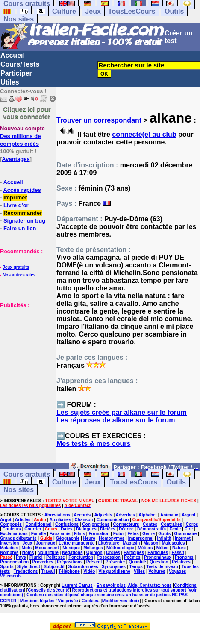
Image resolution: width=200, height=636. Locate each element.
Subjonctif (54, 566)
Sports (7, 566)
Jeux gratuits (16, 267)
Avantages (15, 159)
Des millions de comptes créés (22, 136)
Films (79, 533)
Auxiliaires (60, 519)
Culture (64, 11)
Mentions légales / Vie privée (49, 600)
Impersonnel (140, 538)
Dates (66, 529)
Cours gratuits (26, 474)
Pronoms (184, 557)
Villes (139, 571)
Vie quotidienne (114, 571)
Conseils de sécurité (48, 590)
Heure (89, 538)
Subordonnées (83, 566)
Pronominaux (157, 557)
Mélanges (93, 547)
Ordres (113, 552)
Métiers (145, 547)
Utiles (9, 82)
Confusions (67, 524)
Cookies (90, 600)
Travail (48, 571)
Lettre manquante (76, 543)
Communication (113, 519)
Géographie (68, 538)
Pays (21, 557)
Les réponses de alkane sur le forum (115, 420)
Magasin (131, 543)
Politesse (55, 557)
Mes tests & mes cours (93, 443)
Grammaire (185, 533)
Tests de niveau (162, 566)
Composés (11, 524)
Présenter (115, 562)
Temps (136, 566)
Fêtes (133, 533)
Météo (162, 547)
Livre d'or (16, 205)
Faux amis (60, 533)
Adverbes (125, 515)
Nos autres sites (19, 275)
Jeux (92, 11)
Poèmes (132, 557)
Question (159, 562)
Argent (188, 515)
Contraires (171, 524)
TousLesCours (132, 11)
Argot (6, 519)
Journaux (45, 543)
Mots (27, 547)
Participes (134, 552)
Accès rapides (22, 190)
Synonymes (114, 566)
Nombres (9, 552)
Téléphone (69, 571)
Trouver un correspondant (98, 120)
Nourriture (48, 552)
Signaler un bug (24, 220)
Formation (98, 533)
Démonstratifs (151, 529)
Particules (157, 552)
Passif (177, 552)
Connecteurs (126, 524)
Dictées (107, 529)
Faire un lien (19, 228)
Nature (179, 547)
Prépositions (70, 562)
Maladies (9, 547)
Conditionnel (38, 524)
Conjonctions (95, 524)
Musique (71, 547)
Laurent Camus (77, 585)
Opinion (94, 552)
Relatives (181, 562)
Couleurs (12, 529)
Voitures (157, 571)
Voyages (177, 571)
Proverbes (42, 562)
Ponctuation (80, 557)
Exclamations (13, 533)
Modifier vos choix (121, 600)
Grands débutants (18, 538)
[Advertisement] (25, 351)
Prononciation (14, 562)
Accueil (12, 55)
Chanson (84, 519)
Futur (118, 533)
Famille (38, 533)
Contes (150, 524)
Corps (192, 524)
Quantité (137, 562)
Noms (28, 552)
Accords (82, 515)
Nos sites (18, 19)
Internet (183, 538)
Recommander (22, 213)
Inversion (9, 543)
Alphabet (147, 515)
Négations (72, 552)
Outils (174, 11)
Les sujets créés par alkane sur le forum (121, 412)
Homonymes (111, 538)
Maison (151, 543)
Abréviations (57, 515)
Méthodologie (120, 547)
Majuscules (173, 543)
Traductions (26, 571)
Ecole (175, 529)
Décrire (126, 529)
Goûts (164, 533)
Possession (109, 557)
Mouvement (47, 547)
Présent (94, 562)
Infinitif (164, 538)
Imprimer (15, 197)
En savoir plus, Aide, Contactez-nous (134, 585)
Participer (16, 73)
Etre (189, 529)
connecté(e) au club (144, 134)
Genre (148, 533)
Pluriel (36, 557)
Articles (23, 519)
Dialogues (86, 529)
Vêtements (11, 576)
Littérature (108, 543)
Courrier (32, 529)
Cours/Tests (19, 64)
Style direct (28, 566)
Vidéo (89, 571)
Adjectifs (103, 515)
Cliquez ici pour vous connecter (27, 113)
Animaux (169, 515)
